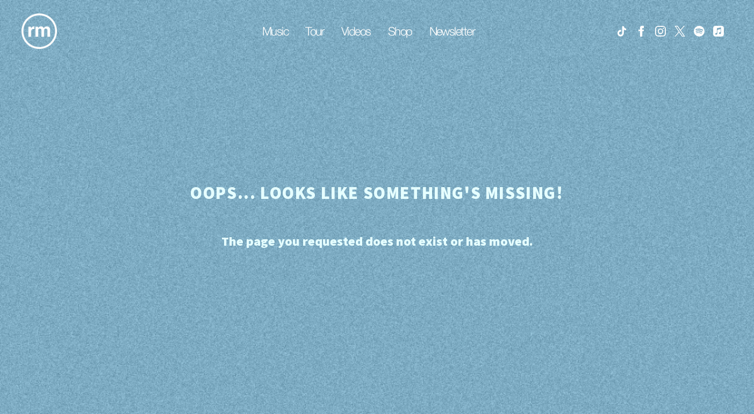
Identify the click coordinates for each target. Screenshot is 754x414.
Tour (314, 31)
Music (275, 31)
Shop (400, 31)
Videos (356, 31)
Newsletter (452, 31)
